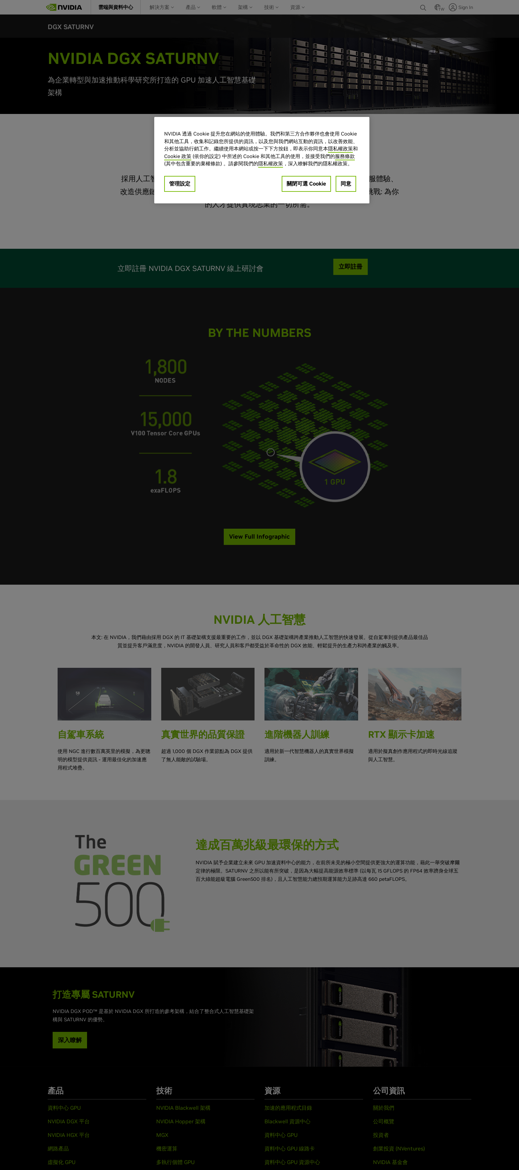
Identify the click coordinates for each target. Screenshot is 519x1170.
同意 (346, 183)
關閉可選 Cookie (306, 183)
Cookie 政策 (177, 156)
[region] (261, 160)
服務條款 (345, 156)
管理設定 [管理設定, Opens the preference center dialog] (179, 183)
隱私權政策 (340, 148)
